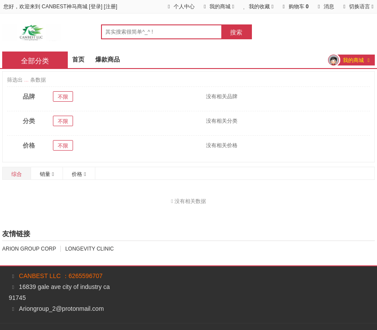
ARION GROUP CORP (29, 249)
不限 (63, 97)
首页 (78, 59)
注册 (110, 6)
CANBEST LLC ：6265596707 (60, 275)
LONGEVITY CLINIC (89, 249)
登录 (96, 6)
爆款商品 (107, 59)
